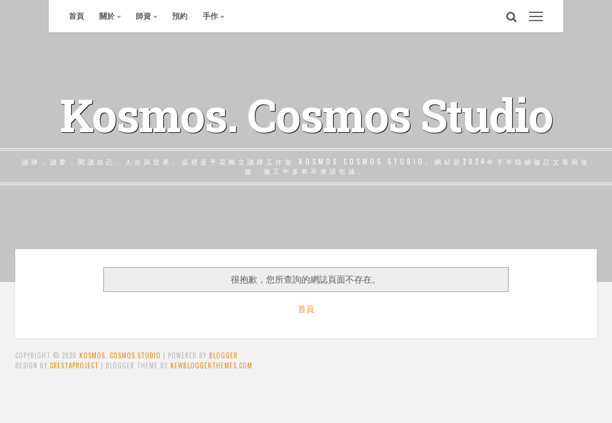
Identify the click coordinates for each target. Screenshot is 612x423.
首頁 (76, 16)
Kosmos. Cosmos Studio (306, 115)
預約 (179, 16)
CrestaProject (74, 365)
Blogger (223, 355)
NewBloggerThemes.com (211, 365)
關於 (107, 16)
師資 (143, 16)
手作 (210, 16)
